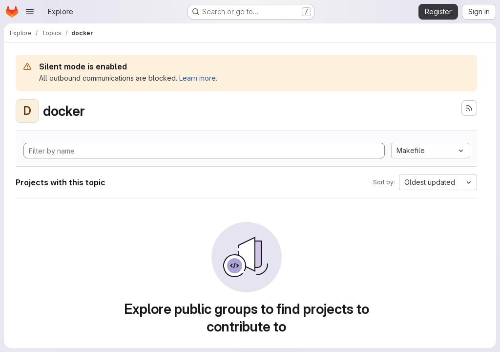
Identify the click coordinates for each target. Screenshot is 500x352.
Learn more (197, 78)
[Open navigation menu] (30, 12)
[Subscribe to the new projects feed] (469, 108)
